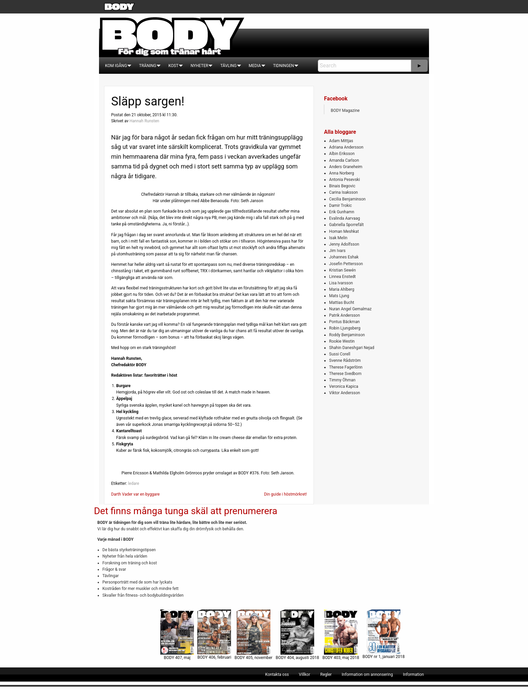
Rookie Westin (342, 341)
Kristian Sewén (342, 270)
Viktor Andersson (344, 392)
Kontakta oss (277, 674)
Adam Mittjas (341, 140)
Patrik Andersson (344, 315)
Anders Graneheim (345, 166)
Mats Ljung (339, 295)
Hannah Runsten (144, 121)
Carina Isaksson (343, 192)
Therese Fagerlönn (345, 367)
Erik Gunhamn (341, 212)
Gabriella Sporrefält (346, 224)
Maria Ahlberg (341, 289)
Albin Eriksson (342, 153)
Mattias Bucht (341, 302)
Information (413, 674)
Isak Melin (338, 238)
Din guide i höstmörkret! (285, 494)
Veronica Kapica (343, 386)
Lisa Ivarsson (341, 283)
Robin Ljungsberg (344, 328)
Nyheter (199, 65)
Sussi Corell (339, 354)
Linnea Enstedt (342, 276)
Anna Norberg (341, 173)
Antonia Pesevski (344, 179)
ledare (133, 483)
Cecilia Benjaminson (347, 199)
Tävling (228, 65)
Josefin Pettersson (346, 263)
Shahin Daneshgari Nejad (351, 347)
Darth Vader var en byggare (135, 494)
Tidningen (283, 65)
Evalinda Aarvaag (344, 218)
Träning (147, 65)
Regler (326, 674)
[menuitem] (116, 66)
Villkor (304, 674)
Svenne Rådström (345, 360)
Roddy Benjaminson (347, 335)
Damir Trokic (340, 205)
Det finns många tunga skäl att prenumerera (185, 510)
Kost (173, 65)
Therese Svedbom (345, 373)
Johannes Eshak (344, 257)
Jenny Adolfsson (344, 244)
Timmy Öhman (342, 380)
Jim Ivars (337, 250)
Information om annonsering (367, 674)
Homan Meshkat (344, 231)
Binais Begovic (342, 186)
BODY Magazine (345, 110)
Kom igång (116, 65)
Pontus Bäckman (344, 321)
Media (255, 65)
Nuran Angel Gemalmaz (350, 309)
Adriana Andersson (346, 147)
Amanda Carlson (344, 160)
